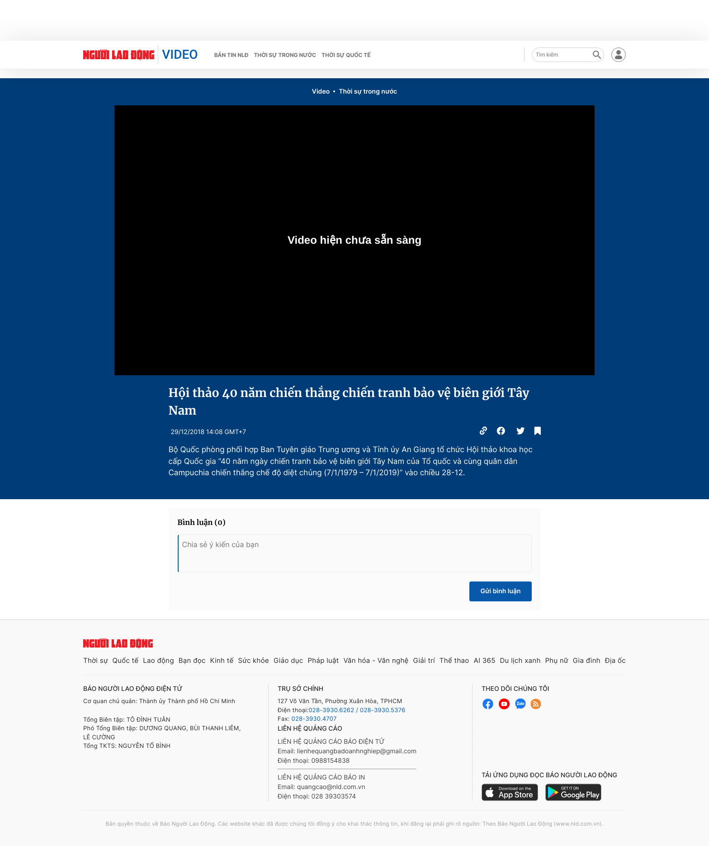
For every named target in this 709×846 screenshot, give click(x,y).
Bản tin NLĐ (231, 55)
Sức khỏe (253, 660)
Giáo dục (288, 660)
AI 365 (484, 660)
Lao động (158, 660)
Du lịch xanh (520, 660)
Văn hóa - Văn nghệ (375, 660)
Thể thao (454, 660)
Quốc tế (125, 660)
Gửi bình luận (500, 591)
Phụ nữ (556, 660)
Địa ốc (615, 660)
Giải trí (424, 660)
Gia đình (586, 660)
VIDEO (180, 54)
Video (321, 91)
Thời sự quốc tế (346, 55)
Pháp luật (323, 660)
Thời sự (95, 660)
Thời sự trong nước (285, 55)
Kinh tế (222, 660)
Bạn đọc (192, 660)
